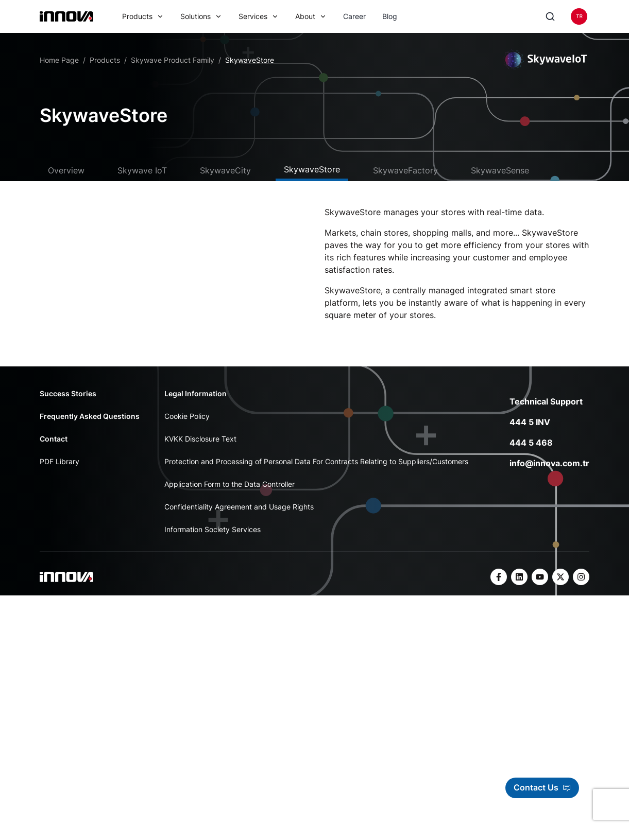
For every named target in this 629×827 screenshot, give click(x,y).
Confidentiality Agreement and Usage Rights (239, 513)
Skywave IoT (142, 170)
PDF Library (59, 468)
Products (105, 60)
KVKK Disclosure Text (200, 445)
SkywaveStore (312, 169)
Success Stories (68, 400)
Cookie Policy (187, 422)
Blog (389, 16)
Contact (53, 445)
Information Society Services (212, 536)
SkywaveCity (225, 170)
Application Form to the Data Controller (229, 490)
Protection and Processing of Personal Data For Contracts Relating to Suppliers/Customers (316, 468)
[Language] (579, 16)
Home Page (59, 60)
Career (354, 16)
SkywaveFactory (405, 170)
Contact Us (542, 787)
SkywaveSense (500, 170)
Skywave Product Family (172, 60)
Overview (66, 170)
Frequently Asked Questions (90, 422)
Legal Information (195, 400)
